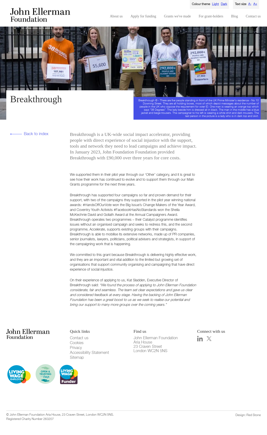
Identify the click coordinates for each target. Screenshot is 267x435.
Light (215, 4)
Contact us (253, 16)
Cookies (77, 343)
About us (116, 16)
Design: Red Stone (248, 415)
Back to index (36, 134)
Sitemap (77, 358)
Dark (224, 4)
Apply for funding (143, 16)
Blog (234, 16)
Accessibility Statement (89, 353)
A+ (255, 4)
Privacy (76, 348)
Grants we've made (177, 16)
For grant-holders (211, 16)
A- (249, 4)
